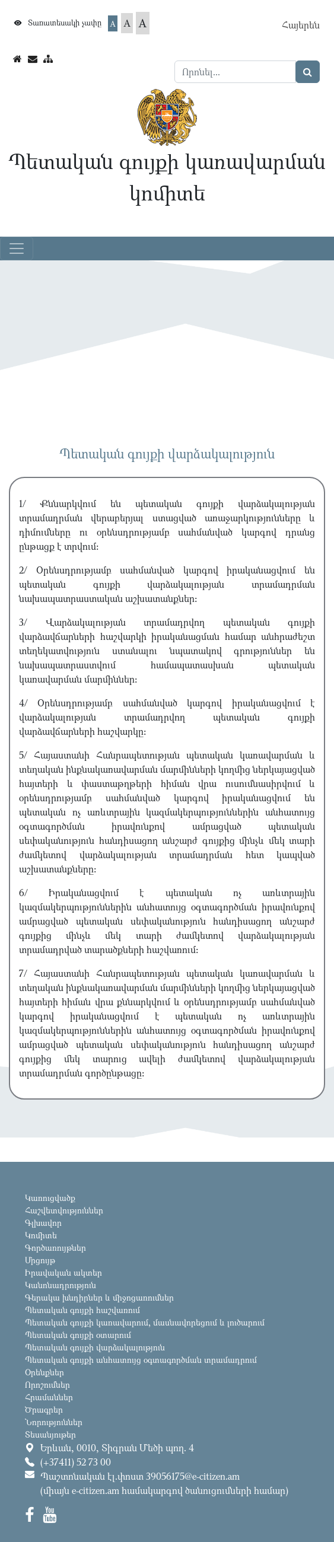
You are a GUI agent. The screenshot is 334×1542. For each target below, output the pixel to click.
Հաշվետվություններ (64, 1210)
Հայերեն (301, 24)
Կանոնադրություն (60, 1285)
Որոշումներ (47, 1384)
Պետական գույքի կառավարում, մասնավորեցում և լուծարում (145, 1322)
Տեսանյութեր (50, 1434)
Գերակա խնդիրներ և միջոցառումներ (99, 1297)
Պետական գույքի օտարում (78, 1334)
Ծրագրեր (44, 1409)
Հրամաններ (49, 1397)
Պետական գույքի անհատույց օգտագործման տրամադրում (141, 1359)
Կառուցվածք (50, 1197)
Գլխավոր (43, 1222)
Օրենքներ (44, 1372)
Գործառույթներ (55, 1247)
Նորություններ (53, 1422)
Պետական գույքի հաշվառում (82, 1309)
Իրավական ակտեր (63, 1272)
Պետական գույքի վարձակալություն (95, 1347)
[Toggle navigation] (16, 248)
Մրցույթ (40, 1260)
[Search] (235, 71)
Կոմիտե (41, 1235)
